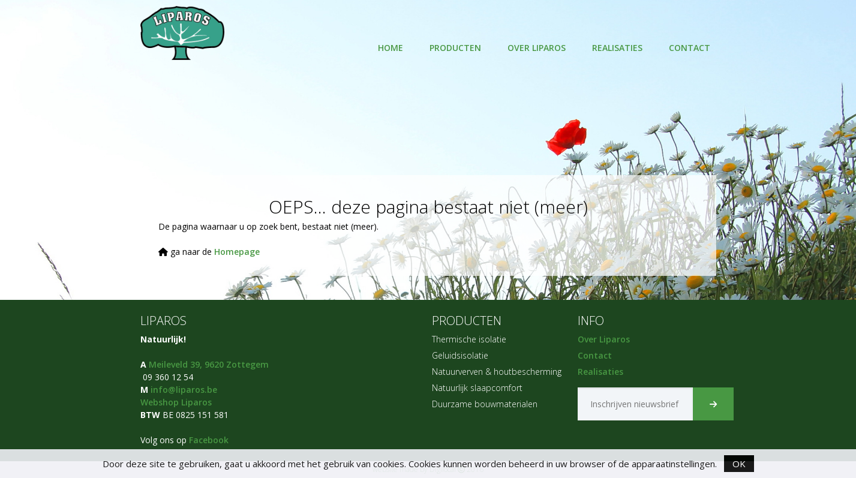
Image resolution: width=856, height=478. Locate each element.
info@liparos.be (184, 389)
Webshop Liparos (176, 402)
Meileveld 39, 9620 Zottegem (209, 364)
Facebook (209, 440)
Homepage (237, 251)
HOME (390, 47)
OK (739, 464)
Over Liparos (536, 47)
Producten (455, 47)
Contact (689, 47)
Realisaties (617, 47)
